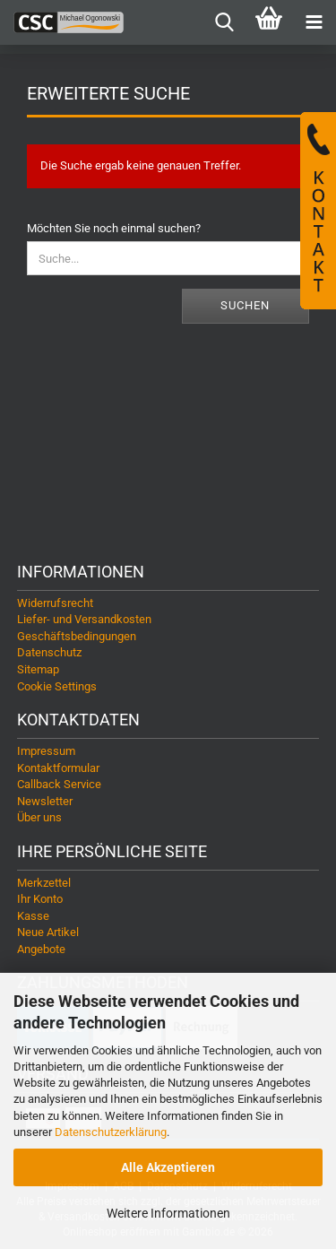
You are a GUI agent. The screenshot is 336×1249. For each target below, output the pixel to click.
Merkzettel (44, 882)
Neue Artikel (48, 932)
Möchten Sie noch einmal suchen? (114, 228)
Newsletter (45, 801)
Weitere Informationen (168, 1213)
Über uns (39, 817)
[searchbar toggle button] (224, 22)
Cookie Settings (57, 686)
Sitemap (38, 669)
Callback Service (59, 784)
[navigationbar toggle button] (313, 22)
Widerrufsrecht (55, 603)
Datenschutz (49, 652)
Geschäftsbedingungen (76, 636)
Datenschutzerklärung (111, 1132)
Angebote (41, 949)
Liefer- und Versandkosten (84, 619)
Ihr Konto (40, 899)
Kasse (33, 916)
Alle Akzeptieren (168, 1167)
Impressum (46, 751)
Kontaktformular (58, 768)
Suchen (245, 305)
